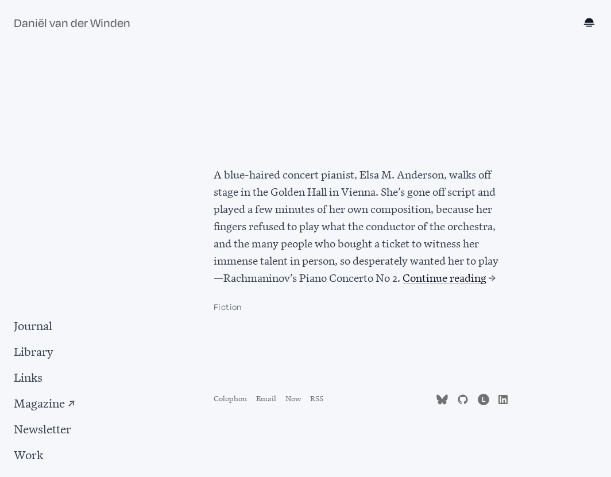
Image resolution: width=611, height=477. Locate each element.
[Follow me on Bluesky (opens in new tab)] (442, 397)
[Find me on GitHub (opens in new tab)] (463, 397)
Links (28, 376)
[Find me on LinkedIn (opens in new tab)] (503, 397)
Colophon (230, 397)
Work (28, 453)
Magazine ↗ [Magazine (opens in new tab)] (44, 402)
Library (33, 350)
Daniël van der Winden (72, 23)
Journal (33, 324)
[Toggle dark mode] (590, 23)
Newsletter (42, 428)
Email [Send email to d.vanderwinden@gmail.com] (266, 397)
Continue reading (444, 277)
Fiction (228, 307)
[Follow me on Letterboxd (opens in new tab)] (483, 397)
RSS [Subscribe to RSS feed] (316, 397)
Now (293, 397)
